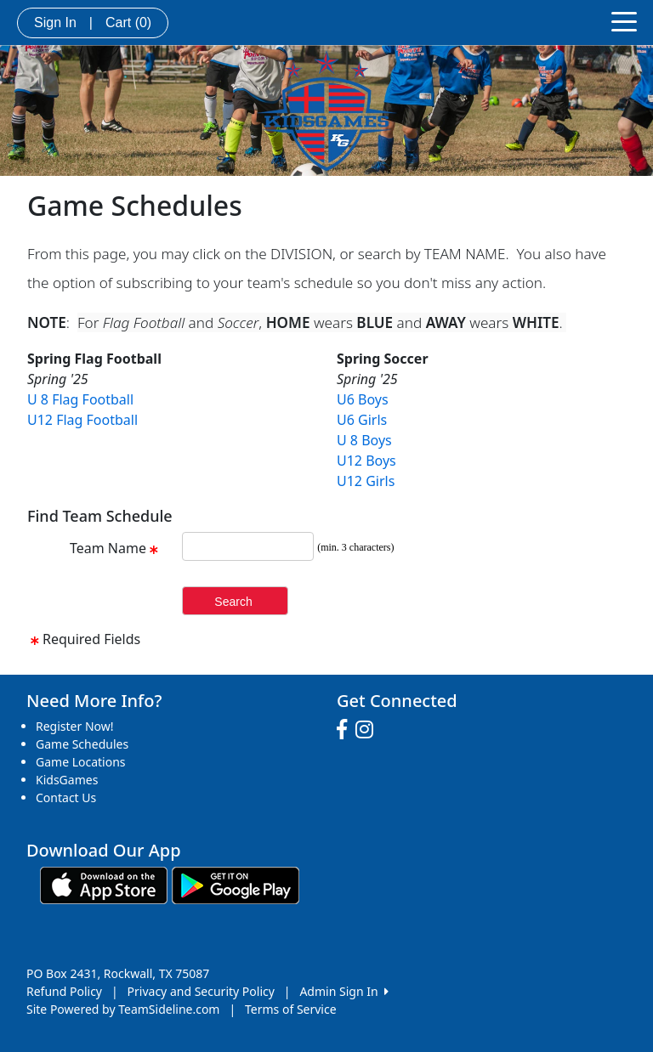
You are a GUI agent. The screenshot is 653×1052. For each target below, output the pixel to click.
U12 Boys (366, 460)
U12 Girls (366, 481)
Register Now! (75, 726)
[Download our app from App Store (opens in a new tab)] (104, 884)
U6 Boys (363, 399)
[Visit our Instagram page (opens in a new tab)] (368, 730)
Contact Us (66, 797)
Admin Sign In (343, 991)
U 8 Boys (364, 440)
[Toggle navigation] (624, 20)
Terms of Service (291, 1009)
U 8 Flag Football (80, 399)
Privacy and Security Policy (201, 991)
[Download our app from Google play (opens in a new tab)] (235, 884)
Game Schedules (82, 744)
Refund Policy (64, 991)
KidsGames (67, 780)
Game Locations (81, 762)
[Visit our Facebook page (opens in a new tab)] (346, 730)
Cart (128, 22)
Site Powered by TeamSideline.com (122, 1009)
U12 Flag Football (82, 419)
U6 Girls (362, 419)
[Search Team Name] (248, 546)
